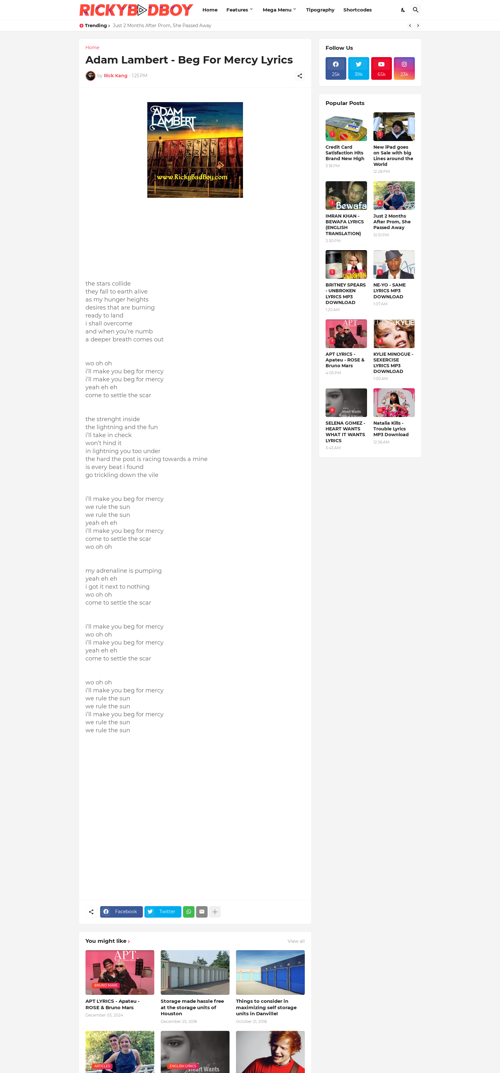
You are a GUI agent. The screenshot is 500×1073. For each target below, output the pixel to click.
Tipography (320, 10)
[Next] (418, 25)
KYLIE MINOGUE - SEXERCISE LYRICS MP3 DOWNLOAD (393, 363)
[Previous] (410, 25)
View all (296, 941)
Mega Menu (277, 10)
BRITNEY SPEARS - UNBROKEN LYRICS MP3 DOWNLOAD (346, 293)
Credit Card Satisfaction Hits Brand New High (345, 152)
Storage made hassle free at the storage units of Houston (192, 1007)
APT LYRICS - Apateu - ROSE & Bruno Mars (112, 1004)
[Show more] (215, 912)
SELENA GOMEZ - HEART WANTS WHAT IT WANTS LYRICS (345, 431)
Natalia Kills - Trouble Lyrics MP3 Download (391, 428)
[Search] (415, 9)
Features (237, 10)
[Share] (300, 76)
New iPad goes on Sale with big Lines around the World (393, 156)
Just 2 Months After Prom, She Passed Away (162, 25)
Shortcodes (357, 10)
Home (209, 10)
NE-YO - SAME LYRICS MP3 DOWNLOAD (389, 290)
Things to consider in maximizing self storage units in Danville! (266, 1007)
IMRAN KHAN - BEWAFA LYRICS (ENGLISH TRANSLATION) (345, 224)
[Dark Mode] (403, 9)
